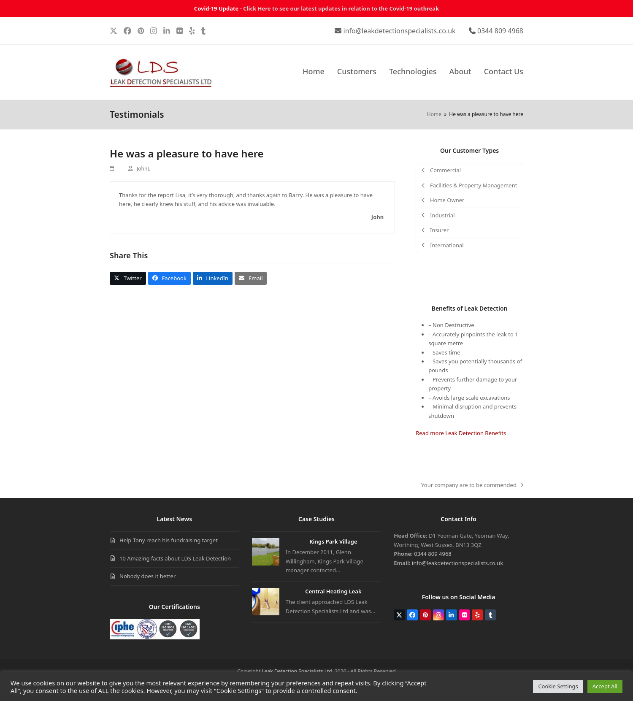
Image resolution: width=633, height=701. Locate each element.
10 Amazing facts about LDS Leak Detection (175, 558)
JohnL (143, 168)
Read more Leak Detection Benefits (461, 433)
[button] (128, 278)
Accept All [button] (604, 686)
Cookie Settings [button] (558, 686)
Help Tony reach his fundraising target (168, 540)
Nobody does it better (147, 576)
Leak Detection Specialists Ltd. (297, 671)
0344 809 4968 (500, 30)
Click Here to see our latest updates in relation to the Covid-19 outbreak (341, 8)
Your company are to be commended (472, 485)
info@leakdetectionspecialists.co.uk (400, 30)
